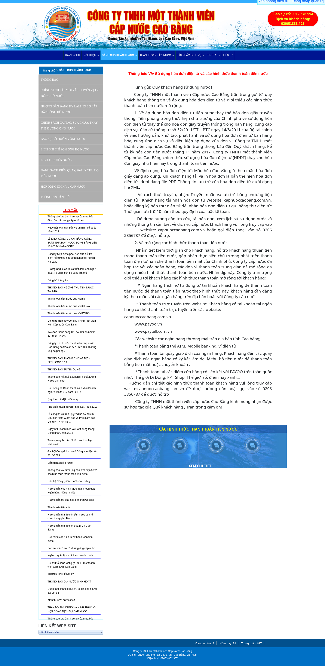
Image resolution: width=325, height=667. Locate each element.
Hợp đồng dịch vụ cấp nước (63, 186)
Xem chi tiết (200, 465)
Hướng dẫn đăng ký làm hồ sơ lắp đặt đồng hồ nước (69, 109)
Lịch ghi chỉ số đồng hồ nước (65, 149)
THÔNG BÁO (49, 79)
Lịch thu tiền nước (56, 160)
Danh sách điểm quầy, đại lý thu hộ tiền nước (70, 173)
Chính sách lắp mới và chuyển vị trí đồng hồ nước (70, 93)
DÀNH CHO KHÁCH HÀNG (75, 70)
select (101, 632)
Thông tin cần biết (56, 197)
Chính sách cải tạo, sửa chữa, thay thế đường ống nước (69, 125)
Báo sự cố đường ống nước (63, 139)
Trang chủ (49, 70)
